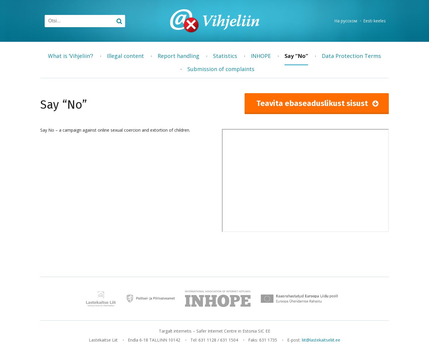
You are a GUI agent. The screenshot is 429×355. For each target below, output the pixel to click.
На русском (345, 21)
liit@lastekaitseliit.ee (321, 340)
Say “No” (296, 55)
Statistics (225, 55)
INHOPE (261, 55)
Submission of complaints (220, 69)
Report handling (178, 55)
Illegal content (125, 55)
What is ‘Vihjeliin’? (70, 55)
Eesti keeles (374, 21)
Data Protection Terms (351, 55)
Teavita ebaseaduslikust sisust (312, 103)
